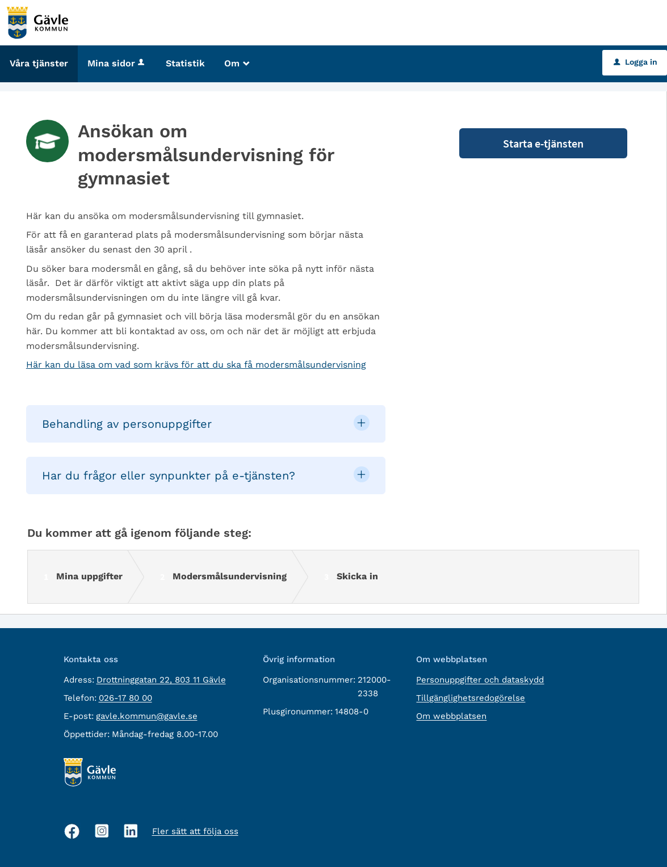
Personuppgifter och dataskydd (480, 680)
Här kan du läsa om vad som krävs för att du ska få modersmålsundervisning (196, 364)
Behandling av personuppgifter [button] (127, 424)
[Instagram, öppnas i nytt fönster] (102, 831)
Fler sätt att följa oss (195, 831)
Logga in (635, 61)
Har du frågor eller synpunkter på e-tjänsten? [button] (168, 475)
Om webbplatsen (451, 716)
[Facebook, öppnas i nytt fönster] (72, 831)
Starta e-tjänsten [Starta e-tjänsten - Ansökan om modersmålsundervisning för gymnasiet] (543, 143)
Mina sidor (116, 63)
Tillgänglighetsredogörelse (470, 698)
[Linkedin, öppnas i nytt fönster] (131, 831)
